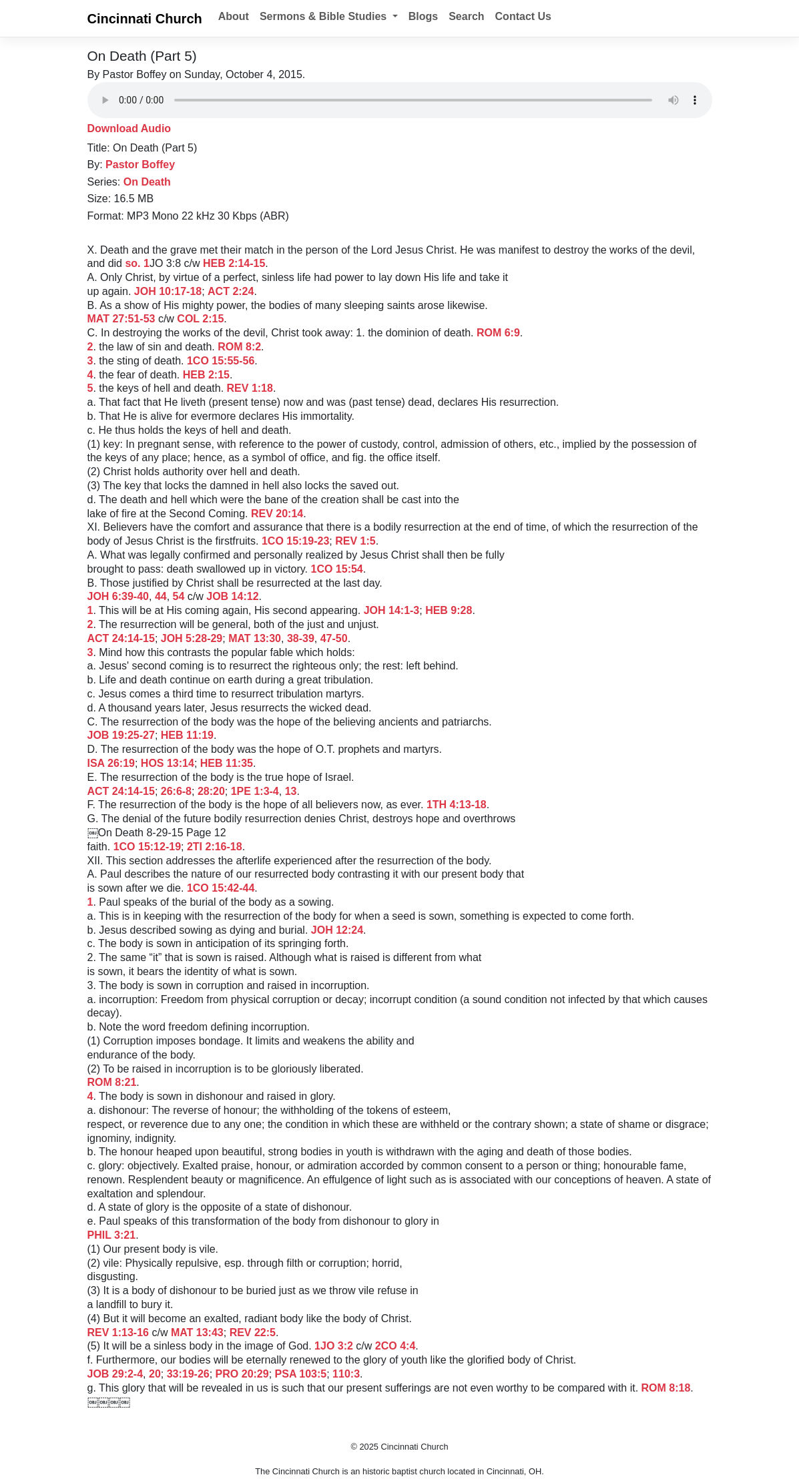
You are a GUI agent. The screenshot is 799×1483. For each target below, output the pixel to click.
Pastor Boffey (140, 164)
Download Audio (129, 128)
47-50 (334, 638)
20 (155, 1374)
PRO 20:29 (242, 1374)
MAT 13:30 (254, 638)
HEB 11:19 (187, 735)
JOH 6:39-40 (118, 596)
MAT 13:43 (197, 1332)
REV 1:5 (355, 541)
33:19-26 (188, 1374)
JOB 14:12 (232, 596)
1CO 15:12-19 (147, 846)
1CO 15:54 (337, 569)
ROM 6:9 (498, 332)
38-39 (300, 638)
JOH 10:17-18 (168, 291)
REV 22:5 (253, 1332)
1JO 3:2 (333, 1346)
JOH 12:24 (337, 930)
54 (179, 596)
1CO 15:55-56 (220, 360)
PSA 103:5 (301, 1374)
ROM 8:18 (666, 1388)
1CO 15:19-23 (295, 541)
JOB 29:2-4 (115, 1374)
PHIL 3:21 (111, 1235)
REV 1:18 (250, 388)
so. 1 (137, 263)
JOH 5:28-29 (192, 638)
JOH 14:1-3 (392, 610)
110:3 (346, 1374)
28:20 (211, 791)
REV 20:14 (277, 513)
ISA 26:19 (111, 763)
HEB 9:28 (448, 610)
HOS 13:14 (167, 763)
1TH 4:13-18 (457, 804)
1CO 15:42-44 (220, 888)
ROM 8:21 (112, 1082)
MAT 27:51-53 (121, 318)
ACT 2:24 (231, 291)
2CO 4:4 (395, 1346)
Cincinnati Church (144, 18)
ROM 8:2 (239, 346)
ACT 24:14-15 (121, 638)
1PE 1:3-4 (255, 791)
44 (161, 596)
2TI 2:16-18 (214, 846)
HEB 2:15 (206, 374)
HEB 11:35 (226, 763)
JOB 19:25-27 (121, 735)
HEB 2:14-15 (234, 263)
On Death (147, 182)
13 (291, 791)
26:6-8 (176, 791)
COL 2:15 (200, 318)
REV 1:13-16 (118, 1332)
